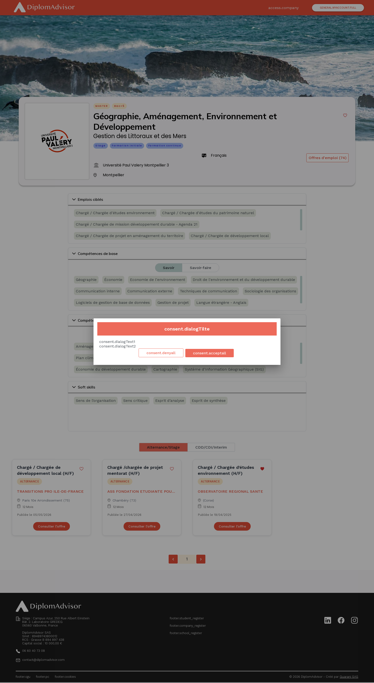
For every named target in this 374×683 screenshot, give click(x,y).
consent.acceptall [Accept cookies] (209, 353)
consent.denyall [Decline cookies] (161, 353)
